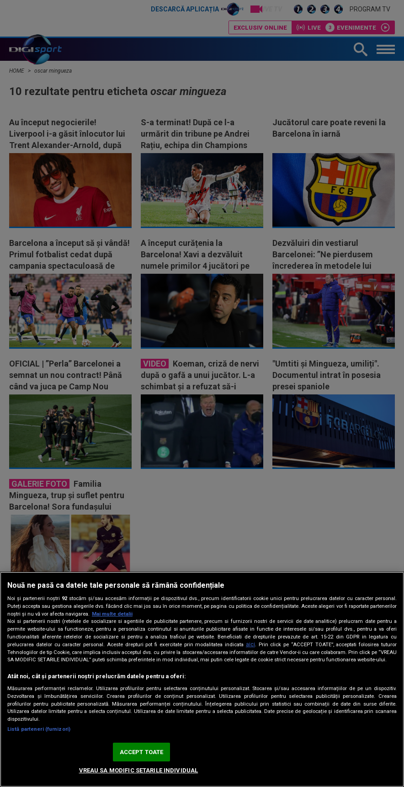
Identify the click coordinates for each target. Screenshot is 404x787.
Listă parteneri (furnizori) (38, 729)
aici (250, 644)
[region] (202, 679)
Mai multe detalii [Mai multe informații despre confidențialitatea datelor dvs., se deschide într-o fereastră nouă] (112, 614)
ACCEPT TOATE (142, 752)
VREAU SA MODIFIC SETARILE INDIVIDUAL (138, 770)
